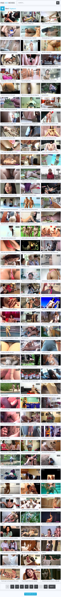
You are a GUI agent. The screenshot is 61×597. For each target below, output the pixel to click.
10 (45, 587)
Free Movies (7, 3)
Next (52, 587)
